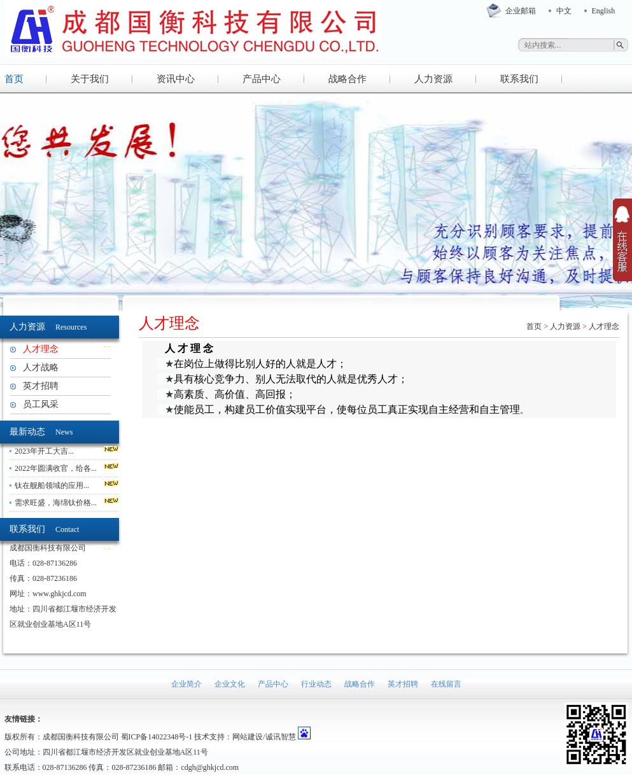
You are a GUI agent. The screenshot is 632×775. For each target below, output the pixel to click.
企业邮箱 (520, 10)
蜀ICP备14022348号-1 (157, 736)
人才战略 (41, 367)
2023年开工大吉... (44, 451)
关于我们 (90, 79)
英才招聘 (41, 386)
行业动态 (316, 684)
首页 (14, 79)
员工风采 (41, 404)
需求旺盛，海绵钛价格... (56, 502)
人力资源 (433, 79)
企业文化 (229, 684)
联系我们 (519, 79)
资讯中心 (176, 79)
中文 (564, 10)
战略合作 (347, 79)
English (603, 10)
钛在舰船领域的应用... (52, 485)
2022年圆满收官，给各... (56, 468)
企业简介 (186, 684)
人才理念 (41, 349)
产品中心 (261, 79)
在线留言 (446, 684)
